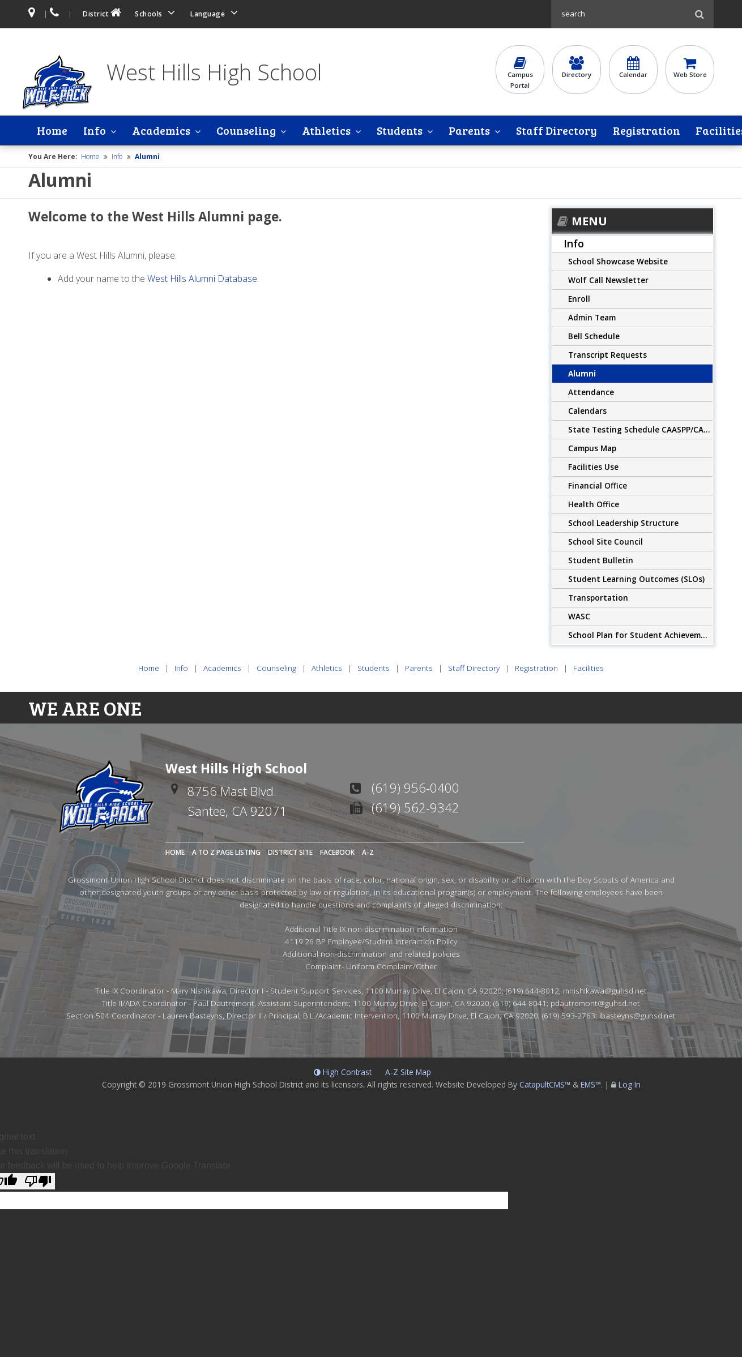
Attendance (591, 392)
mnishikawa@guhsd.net (605, 991)
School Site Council (605, 541)
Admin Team (592, 317)
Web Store (690, 68)
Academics (158, 131)
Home (52, 131)
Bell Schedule (594, 336)
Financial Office (597, 485)
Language (215, 13)
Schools (157, 13)
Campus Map (592, 448)
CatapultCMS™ (544, 1085)
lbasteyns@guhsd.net (637, 1015)
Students (391, 131)
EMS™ (591, 1085)
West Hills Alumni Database (202, 279)
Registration (633, 131)
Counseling (241, 131)
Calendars (587, 410)
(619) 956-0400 (415, 788)
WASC (579, 616)
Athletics (319, 131)
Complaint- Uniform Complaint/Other (371, 966)
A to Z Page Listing (226, 853)
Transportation (598, 597)
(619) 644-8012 (532, 991)
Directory (576, 68)
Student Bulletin (600, 560)
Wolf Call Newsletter (608, 280)
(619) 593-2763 (568, 1015)
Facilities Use (593, 466)
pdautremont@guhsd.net (595, 1003)
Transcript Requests (607, 354)
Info (93, 131)
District (103, 13)
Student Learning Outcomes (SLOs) (636, 578)
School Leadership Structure (623, 522)
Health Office (593, 504)
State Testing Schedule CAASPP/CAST (640, 429)
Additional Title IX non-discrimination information (371, 929)
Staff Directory (544, 131)
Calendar (633, 68)
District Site (290, 853)
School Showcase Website (618, 261)
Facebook (337, 853)
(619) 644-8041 (520, 1003)
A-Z (368, 853)
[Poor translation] (38, 1181)
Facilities (706, 131)
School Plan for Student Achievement (640, 635)
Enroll (579, 298)
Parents (459, 131)
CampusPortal (520, 73)
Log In (630, 1085)
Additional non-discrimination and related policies (371, 953)
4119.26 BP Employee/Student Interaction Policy (371, 941)
